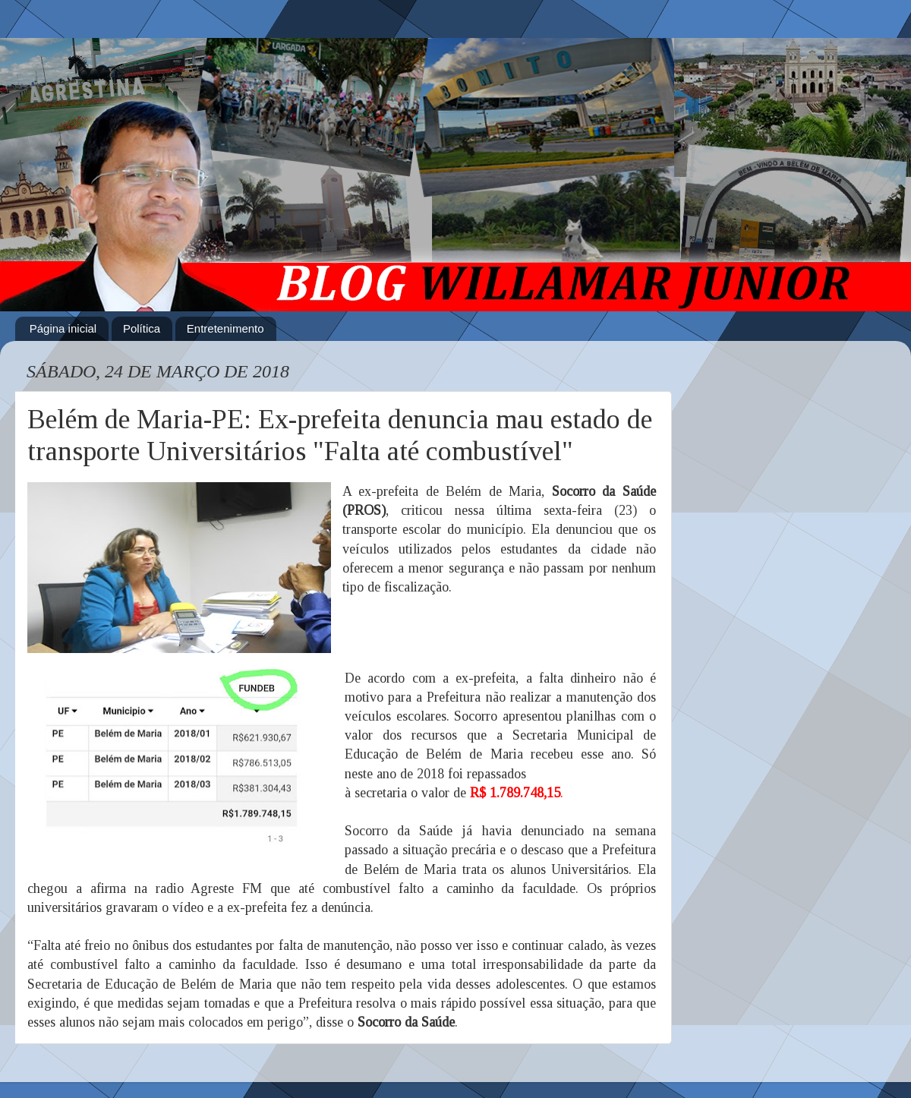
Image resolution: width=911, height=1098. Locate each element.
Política (141, 328)
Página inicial (63, 328)
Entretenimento (225, 328)
